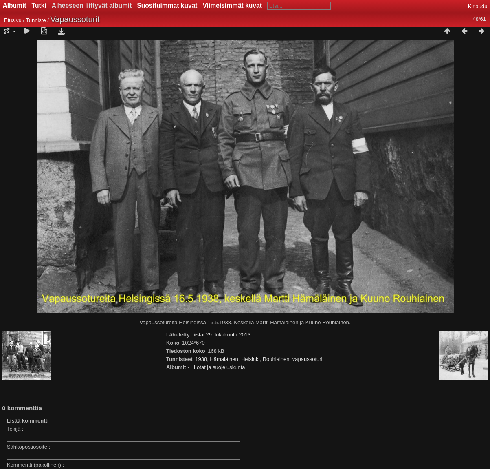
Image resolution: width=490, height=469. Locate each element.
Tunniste (36, 20)
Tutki (39, 5)
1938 (201, 359)
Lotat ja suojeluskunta (219, 367)
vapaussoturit (308, 359)
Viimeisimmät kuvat (232, 5)
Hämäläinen (224, 359)
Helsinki (250, 359)
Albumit (14, 5)
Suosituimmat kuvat (167, 5)
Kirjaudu (478, 6)
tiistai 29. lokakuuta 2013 (221, 335)
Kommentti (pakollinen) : (35, 465)
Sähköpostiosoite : (28, 447)
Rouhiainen (276, 359)
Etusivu (13, 20)
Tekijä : (15, 429)
